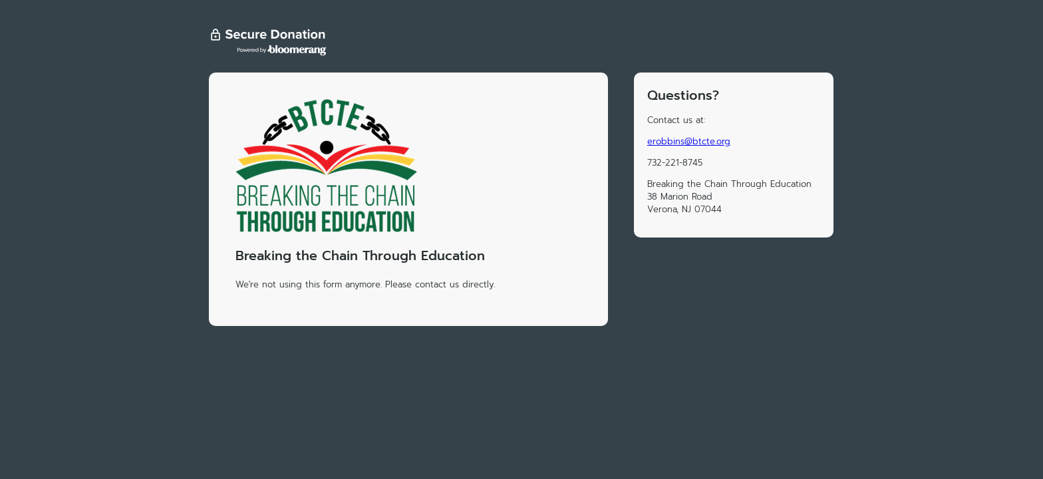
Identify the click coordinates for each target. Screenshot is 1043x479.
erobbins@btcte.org (688, 141)
